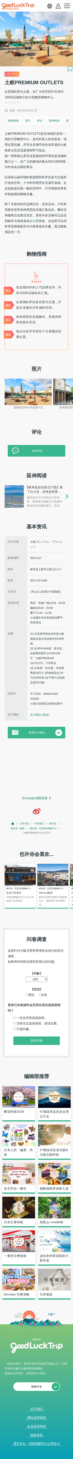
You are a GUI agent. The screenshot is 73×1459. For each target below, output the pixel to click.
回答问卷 (36, 1040)
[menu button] (67, 6)
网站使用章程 (36, 1417)
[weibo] (36, 811)
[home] (18, 6)
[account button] (58, 6)
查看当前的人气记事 (34, 1456)
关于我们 (36, 1409)
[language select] (49, 6)
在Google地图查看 (35, 798)
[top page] (12, 823)
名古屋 (34, 221)
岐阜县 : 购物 (17, 828)
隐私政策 (36, 1435)
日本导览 (24, 823)
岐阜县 (52, 823)
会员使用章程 (36, 1426)
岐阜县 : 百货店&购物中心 (43, 828)
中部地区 (39, 823)
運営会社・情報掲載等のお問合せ (36, 1443)
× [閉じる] (51, 1457)
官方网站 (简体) (39, 714)
